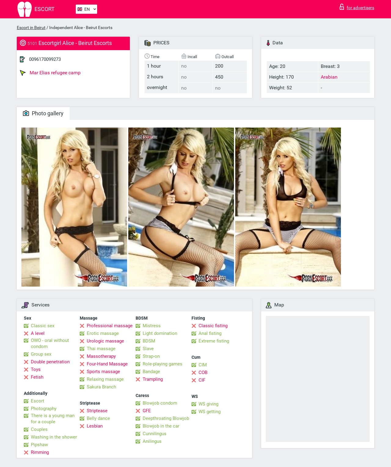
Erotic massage (103, 333)
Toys (36, 369)
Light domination (160, 333)
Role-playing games (162, 364)
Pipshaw (39, 444)
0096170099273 (45, 59)
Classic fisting (213, 325)
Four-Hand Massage (107, 364)
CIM (203, 365)
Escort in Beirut (31, 27)
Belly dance (98, 418)
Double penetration (50, 362)
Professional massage (110, 325)
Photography (44, 408)
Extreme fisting (214, 341)
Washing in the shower (54, 437)
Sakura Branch (101, 387)
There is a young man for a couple (53, 418)
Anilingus (152, 441)
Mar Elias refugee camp (50, 73)
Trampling (153, 379)
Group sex (41, 354)
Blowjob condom (160, 403)
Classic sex (42, 325)
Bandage (151, 371)
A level (38, 333)
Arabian (329, 77)
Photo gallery (43, 113)
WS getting (210, 411)
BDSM (149, 341)
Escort (37, 401)
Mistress (152, 325)
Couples (39, 429)
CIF (202, 380)
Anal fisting (210, 333)
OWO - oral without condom (50, 343)
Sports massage (103, 371)
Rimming (40, 452)
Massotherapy (101, 356)
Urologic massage (105, 341)
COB (203, 372)
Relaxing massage (105, 379)
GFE (147, 410)
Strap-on (151, 356)
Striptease (97, 410)
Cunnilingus (154, 433)
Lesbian (95, 426)
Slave (148, 348)
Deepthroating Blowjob (166, 418)
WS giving (208, 404)
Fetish (37, 377)
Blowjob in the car (161, 426)
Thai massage (101, 348)
